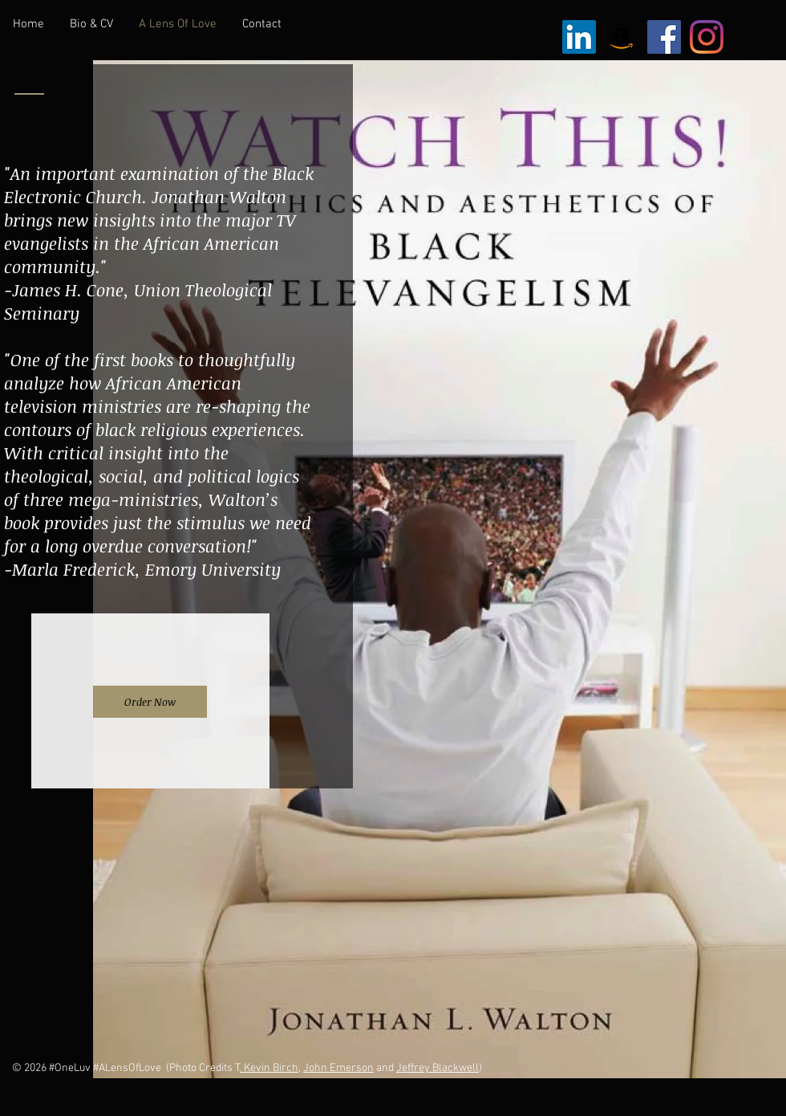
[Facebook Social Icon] (664, 37)
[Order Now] (150, 702)
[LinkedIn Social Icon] (579, 37)
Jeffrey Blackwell (437, 1068)
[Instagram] (706, 37)
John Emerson (338, 1068)
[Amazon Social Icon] (621, 37)
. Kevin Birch (269, 1068)
